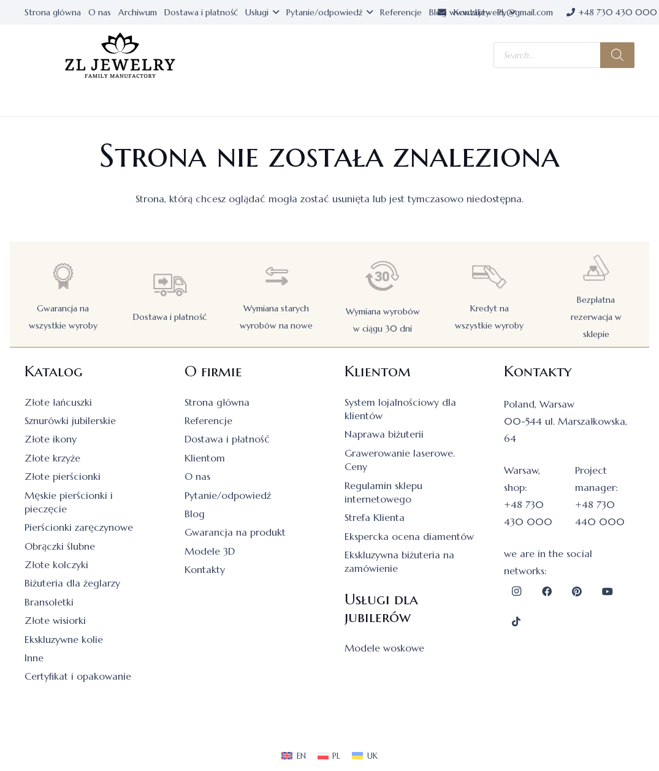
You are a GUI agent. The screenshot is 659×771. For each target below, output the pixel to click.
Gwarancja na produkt (235, 532)
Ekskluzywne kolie (64, 639)
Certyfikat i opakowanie (78, 676)
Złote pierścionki (63, 476)
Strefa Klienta (375, 517)
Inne (34, 657)
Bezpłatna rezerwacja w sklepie (596, 317)
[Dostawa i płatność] (170, 284)
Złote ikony (51, 439)
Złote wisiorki (55, 620)
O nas (197, 476)
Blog (195, 513)
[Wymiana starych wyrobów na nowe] (276, 276)
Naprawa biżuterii (384, 434)
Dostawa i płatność (170, 316)
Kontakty (205, 569)
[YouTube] (607, 591)
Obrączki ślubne (60, 546)
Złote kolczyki (56, 564)
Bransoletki (49, 602)
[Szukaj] (617, 55)
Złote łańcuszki (58, 402)
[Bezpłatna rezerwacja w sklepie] (596, 267)
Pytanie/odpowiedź (228, 495)
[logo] (120, 55)
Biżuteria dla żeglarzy (72, 583)
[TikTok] (516, 621)
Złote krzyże (52, 458)
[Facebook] (547, 591)
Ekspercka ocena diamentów (409, 536)
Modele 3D (210, 551)
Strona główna (217, 402)
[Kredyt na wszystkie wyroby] (489, 276)
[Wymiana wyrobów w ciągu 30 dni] (382, 276)
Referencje (208, 420)
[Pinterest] (577, 591)
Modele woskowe (384, 648)
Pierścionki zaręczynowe (79, 527)
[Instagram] (516, 591)
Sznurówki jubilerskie (70, 420)
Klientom (205, 458)
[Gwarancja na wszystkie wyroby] (63, 276)
